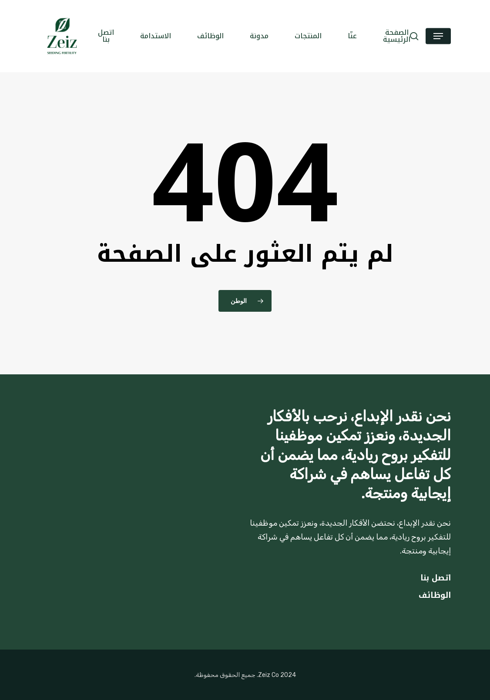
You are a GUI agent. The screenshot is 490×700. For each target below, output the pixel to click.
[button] (438, 36)
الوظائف (435, 595)
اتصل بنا (435, 578)
